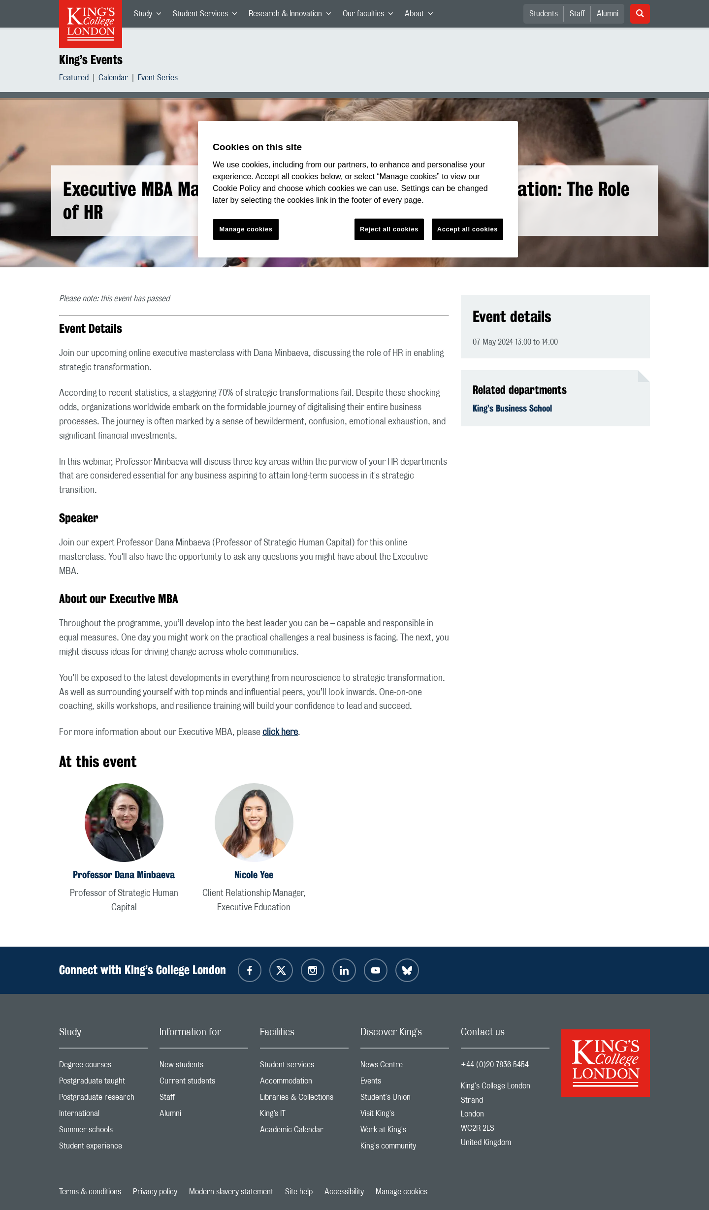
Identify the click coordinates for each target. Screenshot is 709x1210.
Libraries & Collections (304, 1099)
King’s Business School (512, 408)
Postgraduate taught (103, 1083)
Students (543, 14)
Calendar (113, 79)
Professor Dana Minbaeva (124, 874)
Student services (304, 1067)
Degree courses (103, 1067)
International (103, 1116)
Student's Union (404, 1099)
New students (204, 1067)
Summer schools (103, 1132)
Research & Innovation (293, 16)
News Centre (404, 1067)
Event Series (158, 79)
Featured (74, 79)
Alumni (607, 14)
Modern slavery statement (231, 1192)
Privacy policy (155, 1192)
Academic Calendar (304, 1132)
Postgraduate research (103, 1099)
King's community (404, 1148)
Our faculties (371, 16)
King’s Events (91, 59)
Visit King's (404, 1116)
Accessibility (344, 1192)
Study (150, 16)
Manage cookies (401, 1192)
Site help (299, 1192)
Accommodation (304, 1083)
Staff (577, 14)
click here (280, 732)
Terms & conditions (90, 1192)
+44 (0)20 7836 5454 (495, 1065)
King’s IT (304, 1116)
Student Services (208, 16)
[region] (358, 189)
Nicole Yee (253, 874)
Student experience (103, 1148)
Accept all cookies (467, 229)
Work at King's (404, 1132)
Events (404, 1083)
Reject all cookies (389, 229)
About (422, 16)
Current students (204, 1083)
